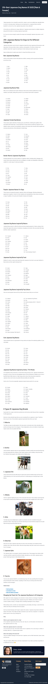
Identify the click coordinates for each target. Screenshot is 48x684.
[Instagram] (5, 668)
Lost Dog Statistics (28, 666)
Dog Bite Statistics (28, 664)
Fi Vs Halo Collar (27, 676)
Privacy (17, 669)
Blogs (17, 664)
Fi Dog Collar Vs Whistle (29, 675)
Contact (17, 666)
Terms (17, 667)
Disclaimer (18, 671)
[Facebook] (3, 668)
